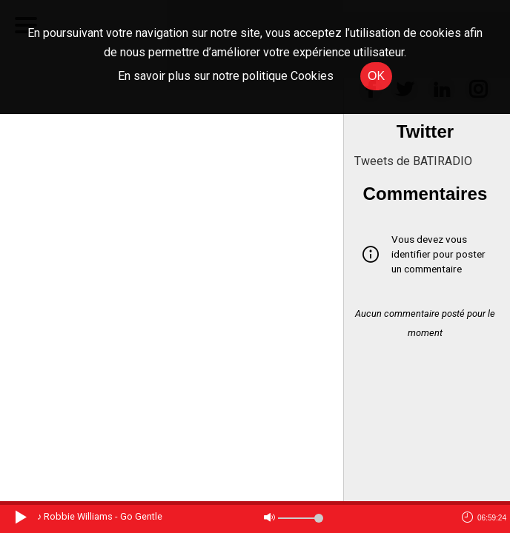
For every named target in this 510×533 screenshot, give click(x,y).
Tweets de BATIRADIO (413, 161)
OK (376, 76)
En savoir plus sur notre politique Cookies (226, 76)
